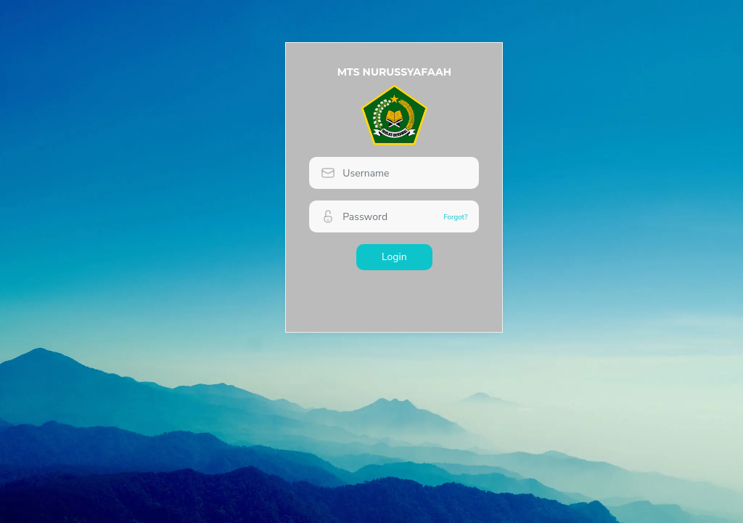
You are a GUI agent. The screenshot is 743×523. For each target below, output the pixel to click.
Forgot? (455, 217)
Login (394, 257)
